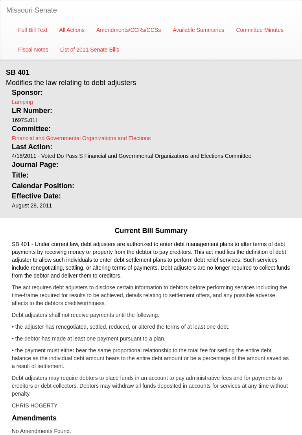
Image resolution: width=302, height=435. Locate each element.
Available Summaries (198, 30)
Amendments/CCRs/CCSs (128, 30)
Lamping (22, 102)
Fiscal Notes (33, 49)
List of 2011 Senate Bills (89, 49)
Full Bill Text (32, 30)
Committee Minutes (260, 30)
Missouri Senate (31, 10)
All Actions (72, 30)
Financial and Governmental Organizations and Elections (81, 138)
